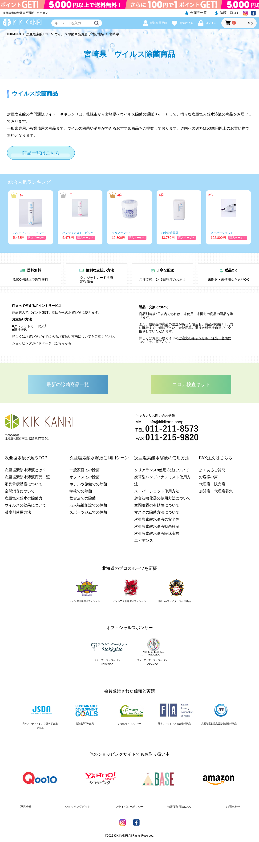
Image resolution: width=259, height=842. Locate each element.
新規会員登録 (155, 22)
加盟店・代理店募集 (216, 491)
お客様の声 (208, 477)
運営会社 (26, 806)
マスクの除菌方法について (156, 512)
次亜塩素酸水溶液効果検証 (156, 526)
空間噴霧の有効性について (156, 505)
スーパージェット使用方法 (156, 491)
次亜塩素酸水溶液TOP (26, 457)
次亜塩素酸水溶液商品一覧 (27, 477)
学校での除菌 (80, 491)
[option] (30, 217)
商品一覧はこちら (41, 153)
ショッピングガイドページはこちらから (41, 343)
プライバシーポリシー (129, 806)
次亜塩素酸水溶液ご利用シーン (99, 457)
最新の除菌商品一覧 (68, 384)
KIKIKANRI (13, 34)
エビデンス (143, 541)
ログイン (207, 22)
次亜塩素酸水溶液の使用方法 (161, 457)
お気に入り (182, 23)
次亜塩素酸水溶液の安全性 (156, 519)
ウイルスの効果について (25, 505)
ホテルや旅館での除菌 (88, 484)
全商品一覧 (196, 13)
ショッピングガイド (77, 806)
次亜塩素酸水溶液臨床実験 (156, 533)
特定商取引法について (181, 806)
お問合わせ (233, 806)
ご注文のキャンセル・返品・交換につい (185, 339)
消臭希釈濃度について (23, 484)
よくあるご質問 (212, 470)
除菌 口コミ (227, 13)
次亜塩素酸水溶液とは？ (25, 470)
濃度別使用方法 (18, 512)
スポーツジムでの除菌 (88, 512)
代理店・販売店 (212, 484)
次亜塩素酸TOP (37, 34)
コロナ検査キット (191, 384)
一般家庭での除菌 (84, 470)
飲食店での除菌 (82, 498)
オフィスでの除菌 (84, 477)
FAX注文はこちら (215, 457)
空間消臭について (20, 491)
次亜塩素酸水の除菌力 (23, 498)
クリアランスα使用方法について (161, 470)
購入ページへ (36, 237)
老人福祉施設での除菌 (88, 505)
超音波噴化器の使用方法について (162, 498)
